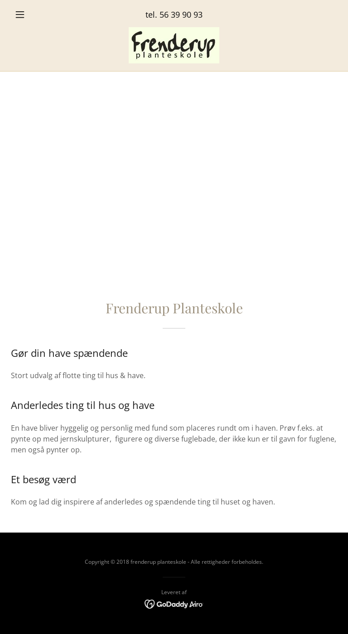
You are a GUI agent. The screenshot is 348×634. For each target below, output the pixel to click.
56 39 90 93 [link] (181, 14)
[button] (35, 14)
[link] (174, 45)
